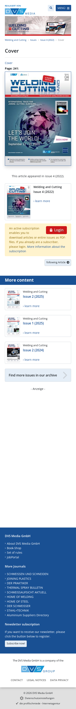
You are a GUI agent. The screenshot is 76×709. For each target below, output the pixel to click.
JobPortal (13, 557)
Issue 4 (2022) (47, 39)
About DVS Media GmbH (23, 543)
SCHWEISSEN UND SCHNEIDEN (27, 574)
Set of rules (14, 552)
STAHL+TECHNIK (18, 610)
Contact (17, 680)
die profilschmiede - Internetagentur (39, 703)
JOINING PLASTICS (19, 579)
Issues (33, 39)
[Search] (51, 8)
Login (56, 229)
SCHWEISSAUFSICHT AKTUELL (26, 592)
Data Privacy (59, 680)
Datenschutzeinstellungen (39, 698)
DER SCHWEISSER (18, 606)
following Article (57, 262)
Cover (9, 63)
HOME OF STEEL (18, 601)
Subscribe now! (16, 643)
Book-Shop (14, 548)
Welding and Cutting (15, 39)
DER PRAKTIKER (17, 583)
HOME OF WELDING (20, 597)
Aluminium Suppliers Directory (28, 615)
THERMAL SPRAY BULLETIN (25, 588)
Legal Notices (36, 680)
